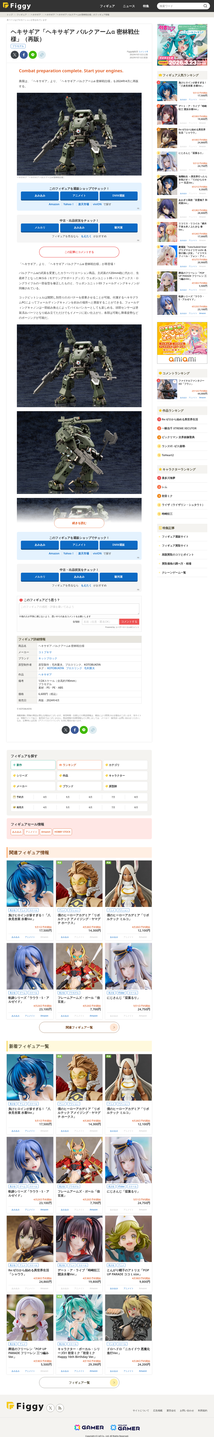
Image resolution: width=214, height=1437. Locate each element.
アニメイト (79, 195)
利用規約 (202, 1410)
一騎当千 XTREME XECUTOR (179, 428)
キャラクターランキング (177, 469)
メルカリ (40, 227)
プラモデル (18, 46)
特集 (146, 6)
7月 (113, 797)
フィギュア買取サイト (175, 545)
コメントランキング (174, 373)
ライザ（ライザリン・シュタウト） (183, 505)
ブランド (66, 786)
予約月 (18, 797)
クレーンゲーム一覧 (174, 572)
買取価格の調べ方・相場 (176, 563)
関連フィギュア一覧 (79, 1027)
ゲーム (23, 992)
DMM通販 (118, 195)
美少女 (13, 910)
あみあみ (40, 195)
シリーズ (20, 775)
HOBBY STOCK (62, 831)
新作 (17, 765)
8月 (136, 797)
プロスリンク (74, 668)
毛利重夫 (89, 668)
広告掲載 (158, 1410)
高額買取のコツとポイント (178, 554)
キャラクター (115, 775)
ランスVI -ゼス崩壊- (174, 446)
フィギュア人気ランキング (178, 75)
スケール (33, 910)
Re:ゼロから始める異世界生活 (180, 419)
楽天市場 (83, 204)
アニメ (23, 910)
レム (164, 487)
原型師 (111, 786)
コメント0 (143, 51)
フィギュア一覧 (79, 1383)
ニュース (129, 6)
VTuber (121, 992)
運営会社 (171, 1410)
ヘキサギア (36, 14)
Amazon (54, 204)
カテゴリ (112, 765)
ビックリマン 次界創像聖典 (178, 437)
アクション (74, 910)
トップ (10, 14)
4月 (45, 797)
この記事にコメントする (79, 252)
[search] (205, 6)
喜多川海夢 (168, 478)
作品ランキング (171, 410)
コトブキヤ (45, 652)
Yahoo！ (69, 204)
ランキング (67, 765)
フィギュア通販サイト (175, 536)
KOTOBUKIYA (56, 668)
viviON (97, 204)
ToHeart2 (168, 455)
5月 (68, 797)
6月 (90, 797)
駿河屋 (119, 227)
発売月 (18, 807)
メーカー (20, 786)
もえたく (86, 236)
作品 (63, 775)
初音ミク (167, 496)
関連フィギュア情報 (29, 852)
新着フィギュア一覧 (29, 1046)
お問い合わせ (187, 1410)
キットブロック (47, 658)
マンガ (111, 1344)
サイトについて (141, 1410)
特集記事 (166, 528)
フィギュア (107, 6)
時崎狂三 (167, 514)
